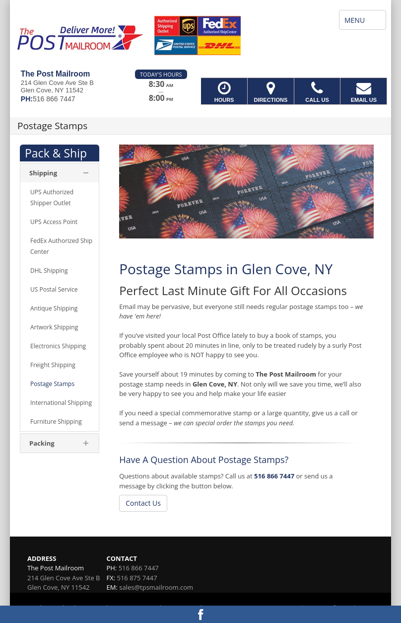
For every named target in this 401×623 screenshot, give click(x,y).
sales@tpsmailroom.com (156, 587)
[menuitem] (59, 198)
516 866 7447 (274, 475)
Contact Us (143, 503)
